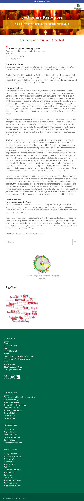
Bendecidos (9, 461)
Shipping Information (13, 410)
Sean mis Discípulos (12, 456)
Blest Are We (9, 459)
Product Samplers (11, 402)
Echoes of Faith (10, 483)
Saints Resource (10, 440)
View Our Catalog (11, 400)
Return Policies (10, 413)
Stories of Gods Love (12, 469)
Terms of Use (9, 418)
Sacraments (9, 475)
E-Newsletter (9, 432)
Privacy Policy (9, 416)
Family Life (8, 477)
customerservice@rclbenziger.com (18, 356)
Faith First (8, 467)
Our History (9, 429)
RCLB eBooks (9, 472)
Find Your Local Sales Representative (19, 397)
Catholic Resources (12, 437)
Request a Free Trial (12, 408)
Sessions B (29, 233)
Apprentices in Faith (12, 485)
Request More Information (15, 405)
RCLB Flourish (10, 464)
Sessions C (39, 233)
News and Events (11, 434)
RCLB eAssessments (12, 480)
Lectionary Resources (13, 442)
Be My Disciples (10, 453)
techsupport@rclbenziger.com (17, 359)
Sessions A (19, 233)
